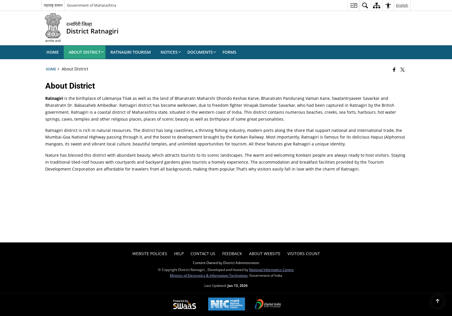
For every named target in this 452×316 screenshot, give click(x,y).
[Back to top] (437, 301)
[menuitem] (353, 5)
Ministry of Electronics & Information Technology (209, 275)
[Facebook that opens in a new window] (394, 69)
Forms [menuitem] (229, 52)
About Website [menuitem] (264, 253)
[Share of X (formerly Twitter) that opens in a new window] (402, 69)
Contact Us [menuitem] (203, 253)
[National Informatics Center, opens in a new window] (226, 304)
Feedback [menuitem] (232, 253)
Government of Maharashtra (91, 5)
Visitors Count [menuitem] (303, 253)
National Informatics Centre (271, 269)
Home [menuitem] (52, 52)
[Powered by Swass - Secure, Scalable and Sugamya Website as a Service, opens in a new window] (185, 304)
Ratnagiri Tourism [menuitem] (130, 52)
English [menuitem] (402, 5)
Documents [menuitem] (201, 52)
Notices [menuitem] (171, 52)
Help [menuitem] (179, 253)
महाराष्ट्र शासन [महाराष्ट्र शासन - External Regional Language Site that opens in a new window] (53, 5)
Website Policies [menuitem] (149, 253)
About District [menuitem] (86, 52)
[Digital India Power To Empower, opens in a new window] (268, 304)
